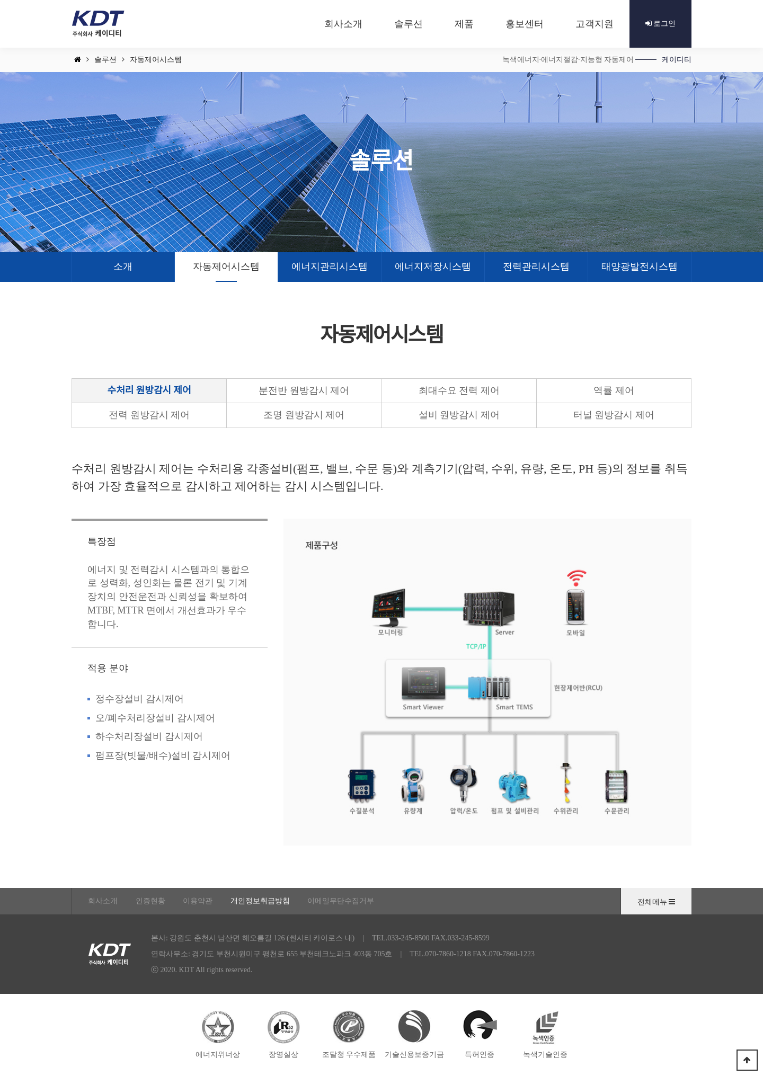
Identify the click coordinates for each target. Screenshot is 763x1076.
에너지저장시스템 (433, 266)
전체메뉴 (656, 902)
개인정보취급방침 (260, 901)
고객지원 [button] (594, 24)
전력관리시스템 (536, 266)
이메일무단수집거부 (340, 901)
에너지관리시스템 (329, 266)
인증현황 (150, 901)
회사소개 (103, 901)
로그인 (660, 24)
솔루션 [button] (408, 24)
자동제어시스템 (226, 266)
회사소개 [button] (343, 24)
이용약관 (197, 901)
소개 (122, 266)
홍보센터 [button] (524, 24)
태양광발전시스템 (639, 266)
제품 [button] (464, 24)
